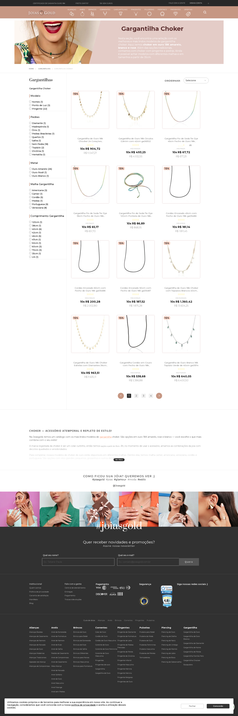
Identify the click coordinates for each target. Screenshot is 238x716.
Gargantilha (100, 669)
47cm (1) (35, 239)
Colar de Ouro (100, 632)
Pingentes (136, 12)
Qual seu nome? (51, 555)
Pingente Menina (124, 669)
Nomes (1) (36, 101)
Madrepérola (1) (39, 126)
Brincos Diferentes (80, 653)
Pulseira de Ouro (146, 640)
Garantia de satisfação (39, 595)
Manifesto (33, 599)
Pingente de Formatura (126, 636)
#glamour (120, 479)
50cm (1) (35, 243)
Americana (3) (38, 190)
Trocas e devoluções (73, 599)
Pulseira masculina (147, 649)
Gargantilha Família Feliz (194, 656)
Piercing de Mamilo (169, 649)
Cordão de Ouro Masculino (105, 640)
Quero (189, 562)
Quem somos (35, 588)
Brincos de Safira (80, 649)
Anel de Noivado (58, 670)
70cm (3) (35, 250)
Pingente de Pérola (125, 652)
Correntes (105, 12)
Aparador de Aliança (37, 662)
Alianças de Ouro (36, 649)
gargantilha (106, 437)
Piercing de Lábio (168, 653)
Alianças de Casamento (38, 636)
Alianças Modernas (36, 653)
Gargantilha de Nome (192, 647)
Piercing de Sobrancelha (171, 662)
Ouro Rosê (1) (38, 172)
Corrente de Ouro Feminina (106, 649)
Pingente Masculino (125, 665)
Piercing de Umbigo (170, 645)
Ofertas (188, 12)
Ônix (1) (34, 130)
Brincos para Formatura (82, 666)
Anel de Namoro (57, 640)
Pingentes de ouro (102, 665)
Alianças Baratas (36, 632)
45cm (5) (35, 236)
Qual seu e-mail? (126, 555)
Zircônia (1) (36, 151)
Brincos (92, 12)
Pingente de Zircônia (126, 656)
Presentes (175, 12)
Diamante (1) (37, 123)
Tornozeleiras (144, 657)
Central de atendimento (75, 588)
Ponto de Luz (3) (39, 105)
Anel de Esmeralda (58, 632)
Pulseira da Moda (146, 636)
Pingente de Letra (124, 640)
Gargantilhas (120, 12)
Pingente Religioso (125, 677)
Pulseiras (149, 12)
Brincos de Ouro (79, 632)
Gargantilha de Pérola (192, 652)
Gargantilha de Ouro (192, 632)
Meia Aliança (56, 666)
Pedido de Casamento (60, 653)
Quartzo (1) (36, 137)
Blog (31, 603)
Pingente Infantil (124, 660)
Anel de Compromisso (60, 657)
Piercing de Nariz (168, 640)
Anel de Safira (57, 649)
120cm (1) (35, 222)
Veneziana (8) (38, 207)
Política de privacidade (39, 592)
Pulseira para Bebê (147, 632)
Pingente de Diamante (126, 632)
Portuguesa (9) (38, 204)
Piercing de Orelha (169, 636)
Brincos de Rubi (79, 645)
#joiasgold (98, 479)
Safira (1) (35, 140)
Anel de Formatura (58, 636)
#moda (132, 479)
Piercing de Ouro (168, 632)
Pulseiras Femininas (147, 645)
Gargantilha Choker (63, 69)
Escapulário (188, 665)
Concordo (218, 706)
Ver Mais (119, 460)
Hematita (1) (37, 154)
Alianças (72, 12)
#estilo (142, 479)
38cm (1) (35, 225)
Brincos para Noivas (81, 657)
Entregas (69, 592)
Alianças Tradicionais (37, 657)
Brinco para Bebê (80, 636)
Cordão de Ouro (101, 636)
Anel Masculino (57, 683)
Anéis (82, 12)
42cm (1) (35, 232)
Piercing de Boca (168, 657)
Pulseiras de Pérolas (147, 653)
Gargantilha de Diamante (194, 643)
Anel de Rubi (56, 645)
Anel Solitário (56, 675)
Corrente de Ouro (102, 645)
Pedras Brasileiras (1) (41, 133)
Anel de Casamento (59, 662)
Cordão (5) (36, 197)
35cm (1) (35, 253)
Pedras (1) (35, 200)
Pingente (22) (38, 108)
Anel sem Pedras (58, 692)
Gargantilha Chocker (192, 660)
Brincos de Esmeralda (82, 640)
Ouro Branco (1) (39, 176)
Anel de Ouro (56, 679)
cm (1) (33, 257)
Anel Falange (56, 687)
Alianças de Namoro (37, 640)
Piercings (162, 12)
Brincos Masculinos (81, 662)
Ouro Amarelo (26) (40, 169)
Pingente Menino (124, 673)
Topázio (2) (36, 147)
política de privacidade (83, 705)
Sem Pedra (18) (38, 144)
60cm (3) (35, 246)
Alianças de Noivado (37, 645)
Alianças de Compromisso (39, 666)
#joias (109, 479)
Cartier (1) (35, 193)
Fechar (192, 706)
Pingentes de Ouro (125, 682)
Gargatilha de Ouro (102, 673)
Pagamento (70, 595)
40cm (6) (35, 229)
